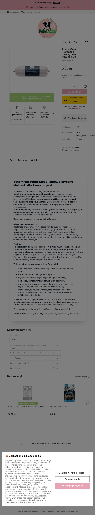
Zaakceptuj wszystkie (72, 485)
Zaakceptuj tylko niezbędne (72, 473)
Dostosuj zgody (72, 479)
